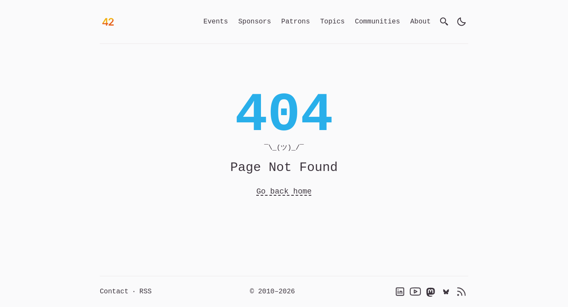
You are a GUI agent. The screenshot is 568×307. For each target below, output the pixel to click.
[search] (444, 22)
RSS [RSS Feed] (145, 291)
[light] (461, 22)
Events (215, 22)
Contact (114, 291)
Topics (332, 22)
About (420, 22)
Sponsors (254, 22)
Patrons (295, 22)
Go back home (284, 191)
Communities (377, 22)
